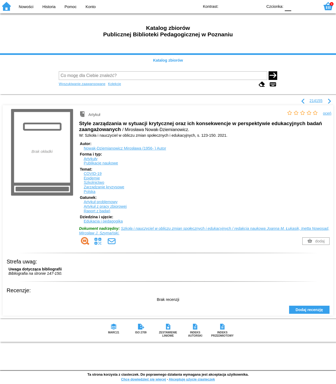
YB (246, 6)
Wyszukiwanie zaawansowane (82, 84)
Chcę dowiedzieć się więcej (143, 379)
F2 (309, 6)
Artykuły (90, 159)
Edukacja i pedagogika (103, 221)
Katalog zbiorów (168, 60)
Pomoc (70, 7)
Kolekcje (114, 84)
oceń (327, 113)
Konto (90, 7)
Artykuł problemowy (101, 202)
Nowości (26, 7)
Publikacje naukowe (101, 163)
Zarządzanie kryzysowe (104, 187)
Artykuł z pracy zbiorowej (105, 206)
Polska (89, 191)
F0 (287, 6)
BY (257, 6)
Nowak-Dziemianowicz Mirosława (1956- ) (125, 148)
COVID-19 (92, 173)
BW (235, 6)
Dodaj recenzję (309, 310)
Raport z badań (97, 211)
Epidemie (92, 178)
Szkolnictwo (94, 182)
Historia (49, 7)
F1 (297, 6)
